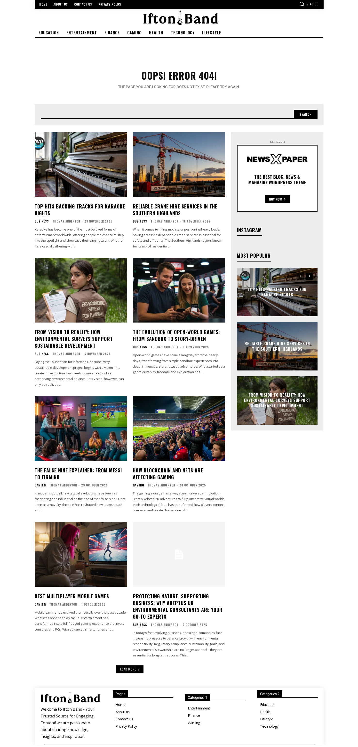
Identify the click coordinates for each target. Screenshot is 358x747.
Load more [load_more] (130, 671)
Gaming (40, 486)
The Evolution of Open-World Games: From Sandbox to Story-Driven (176, 337)
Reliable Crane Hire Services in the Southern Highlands (175, 211)
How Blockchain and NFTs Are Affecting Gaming (168, 475)
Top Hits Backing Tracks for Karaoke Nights (80, 211)
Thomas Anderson (66, 223)
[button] (308, 3)
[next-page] (309, 278)
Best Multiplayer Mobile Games (72, 597)
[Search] (305, 116)
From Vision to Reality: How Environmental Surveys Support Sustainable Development (74, 340)
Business (42, 223)
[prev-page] (300, 278)
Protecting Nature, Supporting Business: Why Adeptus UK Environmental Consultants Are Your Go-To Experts (178, 608)
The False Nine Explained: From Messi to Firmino (78, 475)
